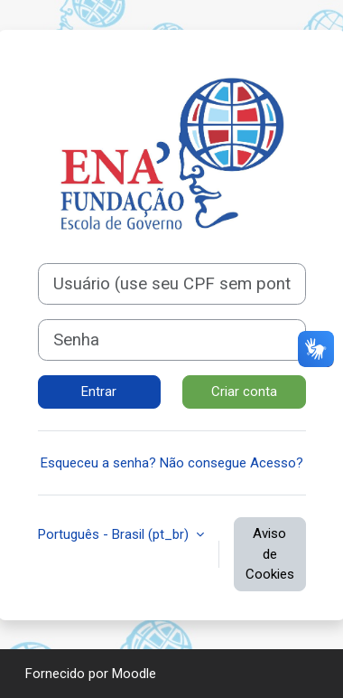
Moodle (134, 673)
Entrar (98, 391)
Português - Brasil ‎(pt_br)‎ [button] (115, 534)
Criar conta (244, 391)
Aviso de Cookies (270, 553)
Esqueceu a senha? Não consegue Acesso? (172, 463)
